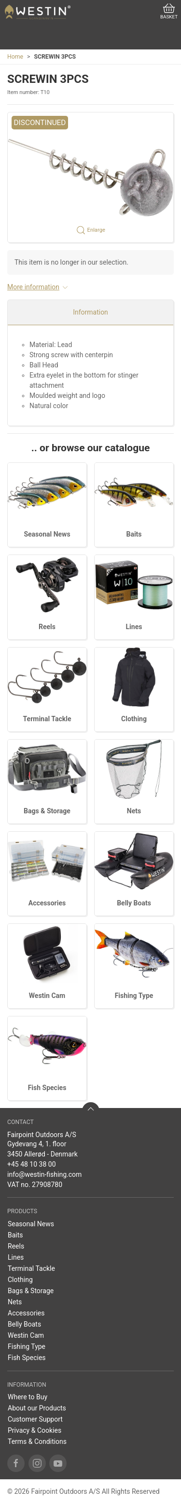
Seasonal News (47, 534)
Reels (47, 627)
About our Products (37, 1408)
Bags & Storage (47, 811)
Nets (134, 811)
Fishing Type (134, 995)
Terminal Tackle (47, 719)
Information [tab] (90, 312)
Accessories (47, 903)
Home (15, 56)
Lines (134, 627)
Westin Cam (47, 995)
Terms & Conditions (37, 1441)
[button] (90, 177)
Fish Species (47, 1088)
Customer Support (35, 1419)
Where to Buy (27, 1397)
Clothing (134, 719)
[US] (37, 12)
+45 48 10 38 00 (31, 1164)
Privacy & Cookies (34, 1430)
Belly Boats (134, 903)
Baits (133, 534)
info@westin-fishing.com (44, 1174)
